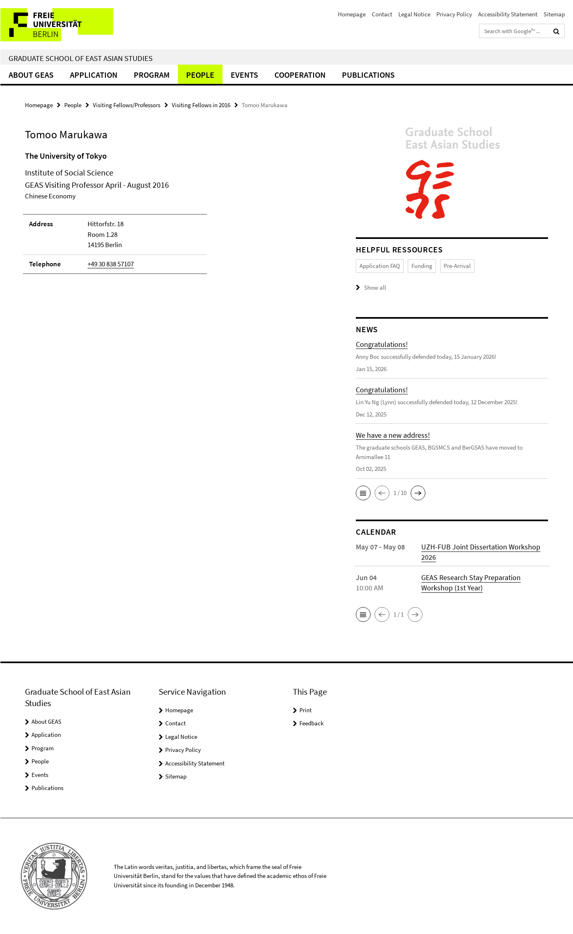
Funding (421, 266)
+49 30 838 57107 (111, 263)
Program (152, 75)
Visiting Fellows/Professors (126, 105)
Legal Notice (414, 14)
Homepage (352, 14)
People (200, 75)
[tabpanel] (175, 216)
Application (93, 75)
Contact (382, 14)
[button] (363, 493)
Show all (375, 287)
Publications (368, 75)
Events (244, 75)
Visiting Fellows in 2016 (201, 105)
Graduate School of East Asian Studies (81, 58)
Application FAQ (380, 266)
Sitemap (554, 14)
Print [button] (305, 710)
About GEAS (31, 75)
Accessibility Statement (507, 14)
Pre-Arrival (457, 266)
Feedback (311, 723)
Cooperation (300, 75)
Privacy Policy (454, 14)
